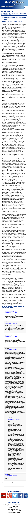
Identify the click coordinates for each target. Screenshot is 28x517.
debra (6, 474)
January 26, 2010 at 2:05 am (11, 475)
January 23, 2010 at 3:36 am (11, 336)
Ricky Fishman (8, 322)
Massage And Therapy (9, 311)
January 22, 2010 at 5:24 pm (11, 312)
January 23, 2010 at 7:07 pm (14, 419)
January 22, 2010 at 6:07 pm (11, 323)
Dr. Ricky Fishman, (14, 3)
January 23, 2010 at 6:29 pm (11, 349)
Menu (25, 7)
